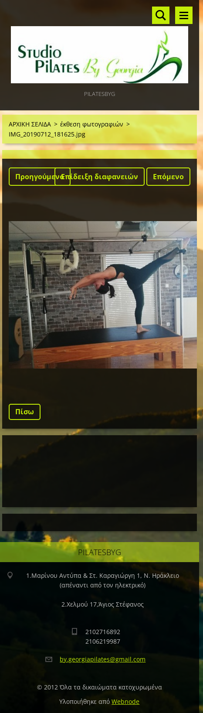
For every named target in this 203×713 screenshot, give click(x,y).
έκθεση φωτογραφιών (91, 124)
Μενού (184, 15)
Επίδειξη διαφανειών (99, 176)
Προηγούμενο (39, 176)
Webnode (125, 701)
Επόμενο (168, 176)
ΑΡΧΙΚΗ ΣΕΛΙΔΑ (30, 124)
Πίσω (24, 411)
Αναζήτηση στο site (160, 15)
